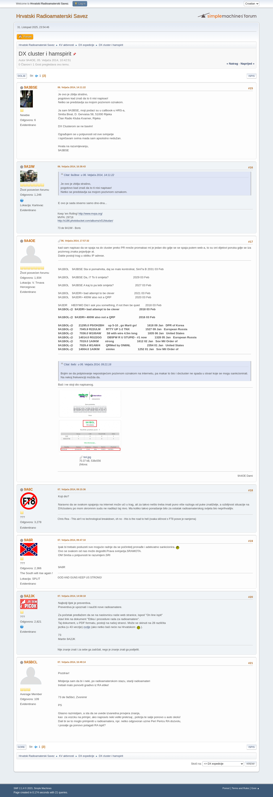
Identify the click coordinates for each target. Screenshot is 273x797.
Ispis (252, 76)
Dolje (22, 76)
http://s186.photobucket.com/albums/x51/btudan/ (85, 220)
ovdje (86, 627)
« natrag (232, 63)
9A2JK (29, 596)
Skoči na (196, 763)
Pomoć (226, 788)
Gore (21, 747)
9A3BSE (30, 87)
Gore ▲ (255, 788)
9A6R (28, 540)
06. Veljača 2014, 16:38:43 (72, 166)
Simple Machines (43, 788)
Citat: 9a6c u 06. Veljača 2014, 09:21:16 (87, 364)
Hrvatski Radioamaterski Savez (52, 16)
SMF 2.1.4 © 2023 (23, 788)
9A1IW (29, 166)
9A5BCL (30, 662)
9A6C (28, 489)
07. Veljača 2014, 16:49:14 (72, 662)
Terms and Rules (240, 788)
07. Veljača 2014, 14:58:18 (72, 596)
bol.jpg (85, 457)
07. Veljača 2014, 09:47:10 (72, 540)
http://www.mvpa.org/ (90, 213)
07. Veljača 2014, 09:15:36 (72, 489)
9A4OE (29, 241)
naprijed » (247, 63)
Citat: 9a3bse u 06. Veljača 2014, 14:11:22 (89, 175)
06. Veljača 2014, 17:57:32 (75, 240)
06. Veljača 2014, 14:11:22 (72, 87)
